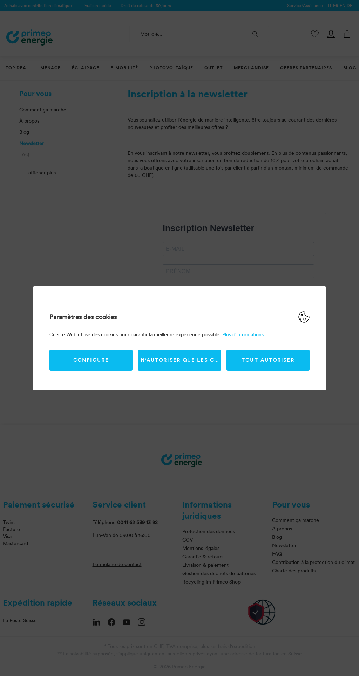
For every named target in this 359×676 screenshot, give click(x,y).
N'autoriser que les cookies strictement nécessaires (181, 360)
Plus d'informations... (245, 334)
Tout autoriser (268, 360)
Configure (91, 360)
